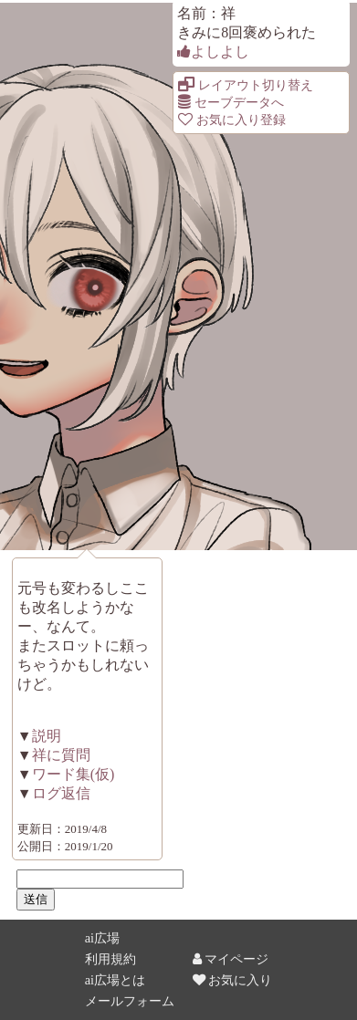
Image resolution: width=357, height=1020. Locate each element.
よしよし (213, 51)
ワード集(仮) (73, 774)
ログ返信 (61, 793)
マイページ (231, 959)
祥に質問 (61, 755)
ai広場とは (115, 980)
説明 (46, 736)
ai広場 (102, 938)
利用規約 (110, 959)
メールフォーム (129, 1001)
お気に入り (233, 980)
